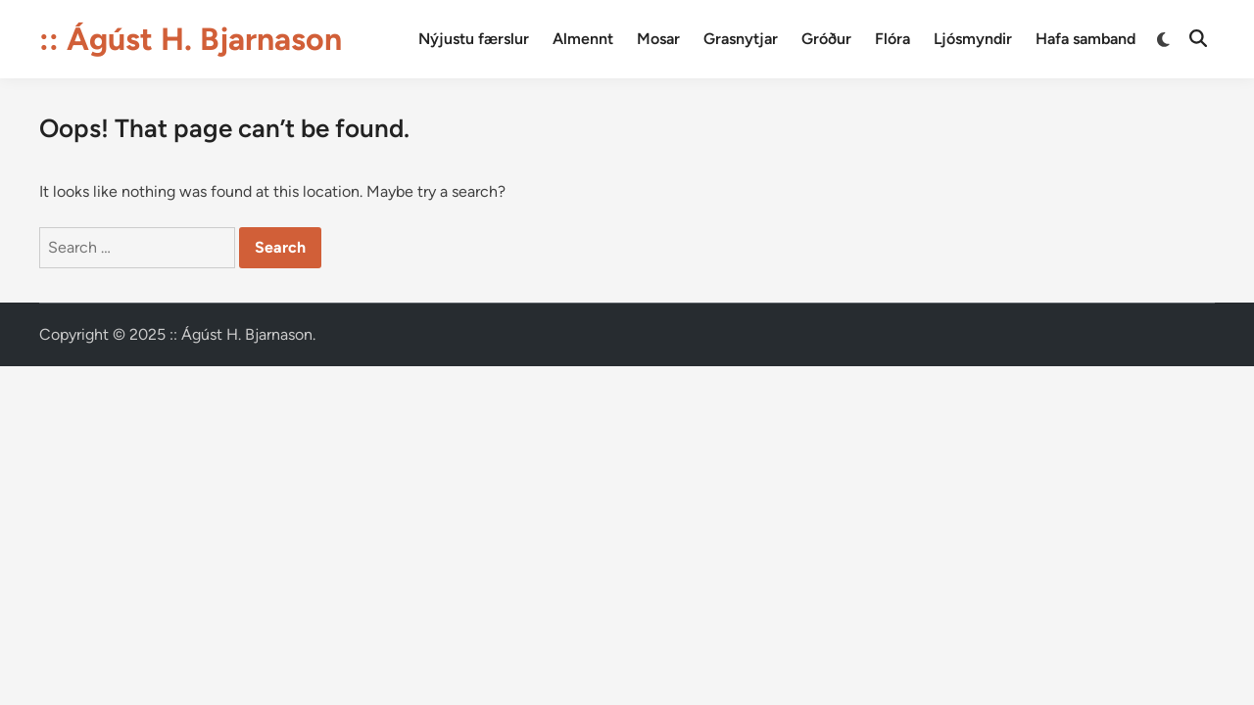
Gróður (826, 38)
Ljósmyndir (973, 38)
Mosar (658, 38)
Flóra (892, 38)
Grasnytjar (740, 38)
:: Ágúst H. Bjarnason (190, 39)
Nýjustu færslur (473, 38)
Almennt (583, 38)
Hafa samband (1085, 38)
